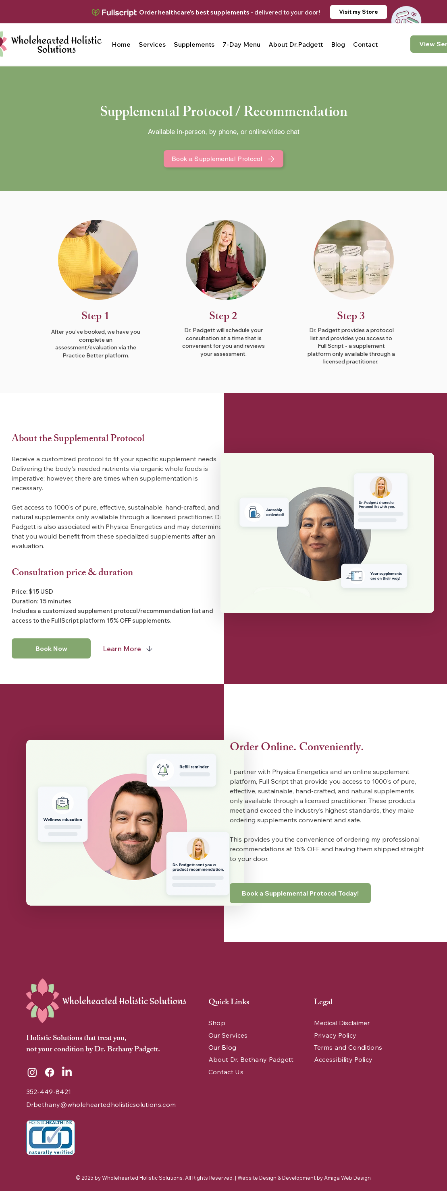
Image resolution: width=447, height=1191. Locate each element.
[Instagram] (32, 1072)
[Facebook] (50, 1072)
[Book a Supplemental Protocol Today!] (300, 893)
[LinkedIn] (67, 1072)
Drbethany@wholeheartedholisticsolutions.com (101, 1104)
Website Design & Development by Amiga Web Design (304, 1177)
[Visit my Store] (358, 12)
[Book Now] (51, 648)
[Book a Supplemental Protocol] (223, 158)
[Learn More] (128, 648)
